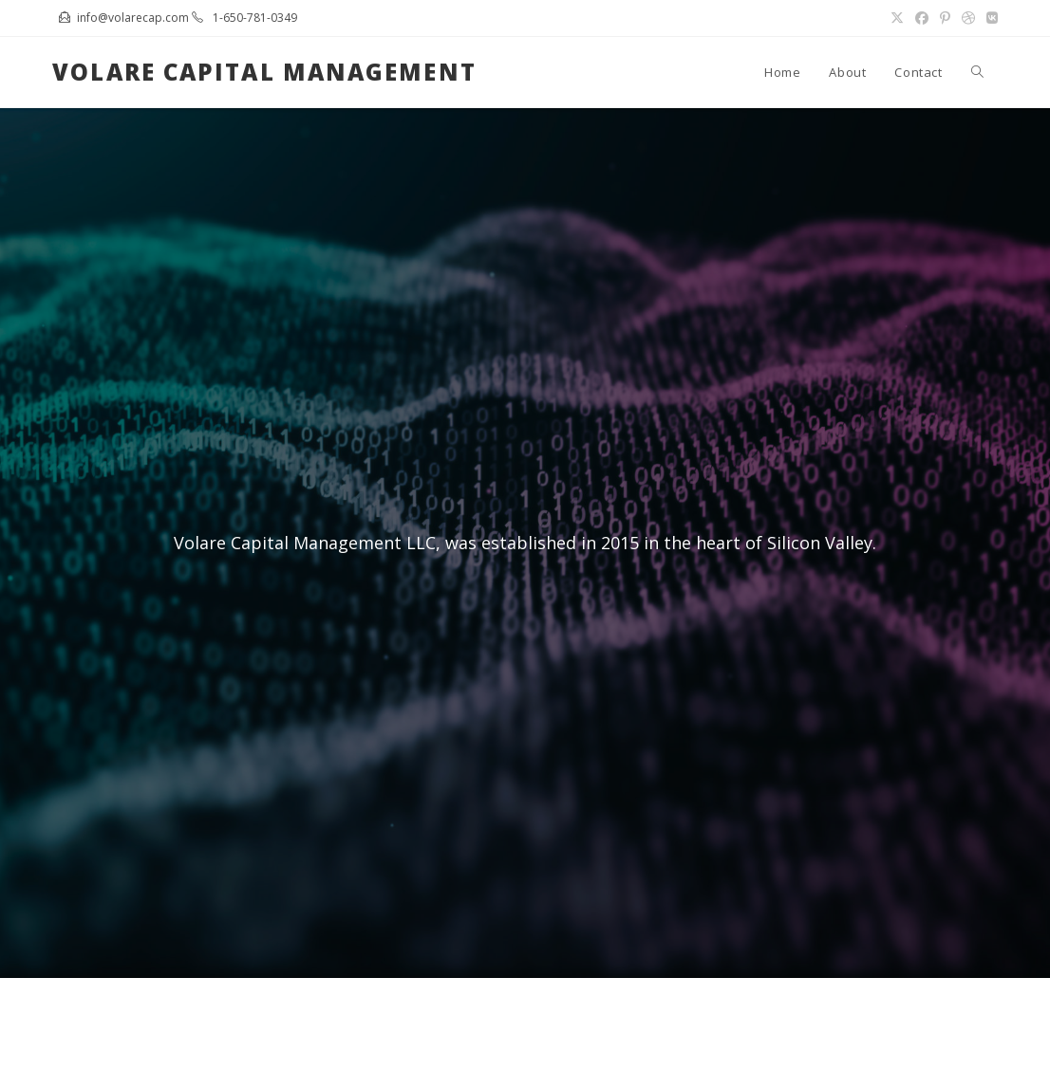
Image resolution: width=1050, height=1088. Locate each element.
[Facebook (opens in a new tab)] (921, 18)
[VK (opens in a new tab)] (989, 18)
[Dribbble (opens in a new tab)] (968, 18)
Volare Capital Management (264, 71)
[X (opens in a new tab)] (897, 18)
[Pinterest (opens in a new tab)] (945, 18)
